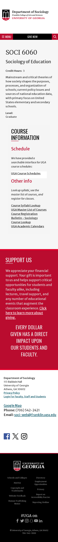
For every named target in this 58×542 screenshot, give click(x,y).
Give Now (32, 37)
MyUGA (17, 483)
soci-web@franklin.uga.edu (35, 415)
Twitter (15, 436)
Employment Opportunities (40, 482)
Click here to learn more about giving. (26, 313)
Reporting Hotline (40, 502)
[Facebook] (17, 521)
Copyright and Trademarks (17, 489)
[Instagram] (27, 521)
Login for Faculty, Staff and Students (25, 396)
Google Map (13, 406)
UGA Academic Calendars (27, 226)
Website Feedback (17, 496)
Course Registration (24, 214)
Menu (6, 37)
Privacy (40, 489)
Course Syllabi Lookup (25, 205)
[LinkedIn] (41, 521)
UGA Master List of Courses (29, 209)
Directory (40, 478)
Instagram (24, 436)
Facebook (7, 436)
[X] (22, 521)
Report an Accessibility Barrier (40, 495)
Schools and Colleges (17, 478)
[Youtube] (36, 521)
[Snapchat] (31, 521)
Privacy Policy (12, 392)
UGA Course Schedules (26, 173)
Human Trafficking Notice (17, 502)
